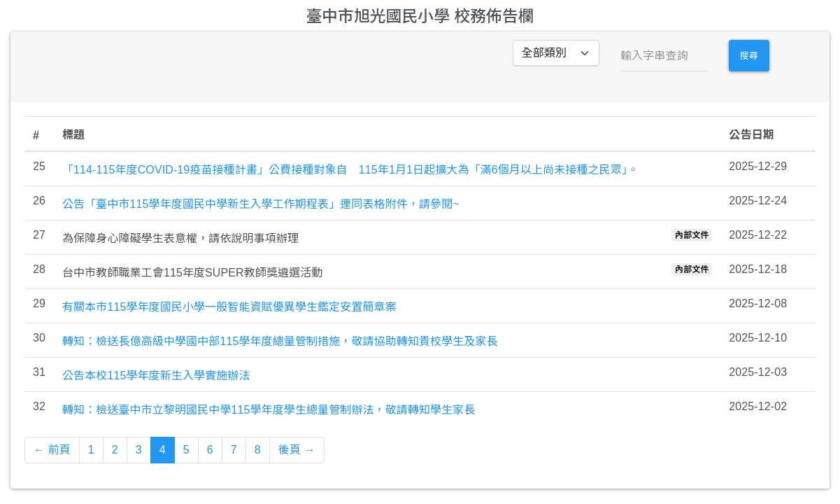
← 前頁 (52, 450)
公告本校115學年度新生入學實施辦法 (156, 376)
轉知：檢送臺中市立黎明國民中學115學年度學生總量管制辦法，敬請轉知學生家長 (269, 410)
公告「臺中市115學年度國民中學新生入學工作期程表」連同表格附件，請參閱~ (261, 204)
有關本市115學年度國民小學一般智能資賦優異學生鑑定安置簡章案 (229, 307)
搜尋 (749, 55)
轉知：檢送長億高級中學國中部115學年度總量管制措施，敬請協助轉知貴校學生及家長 (280, 341)
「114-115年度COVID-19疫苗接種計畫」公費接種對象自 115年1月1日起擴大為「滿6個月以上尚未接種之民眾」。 (350, 170)
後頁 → (296, 450)
